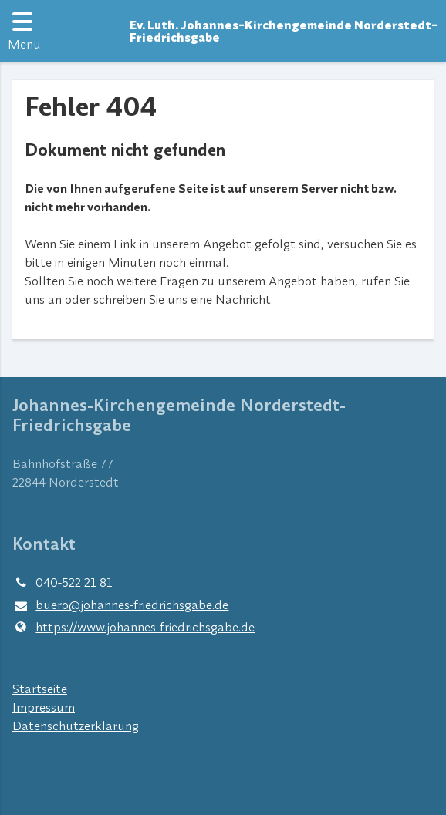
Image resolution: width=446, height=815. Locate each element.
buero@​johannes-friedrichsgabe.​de (120, 605)
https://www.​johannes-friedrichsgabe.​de (133, 627)
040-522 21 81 (62, 582)
